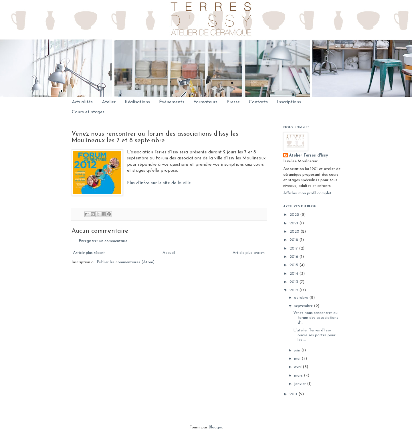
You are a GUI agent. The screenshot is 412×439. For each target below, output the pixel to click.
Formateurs (205, 102)
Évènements (171, 102)
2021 (294, 223)
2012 (294, 290)
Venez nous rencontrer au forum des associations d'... (315, 318)
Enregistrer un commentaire (103, 241)
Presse (233, 102)
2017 (294, 248)
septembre (304, 306)
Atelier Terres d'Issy (308, 155)
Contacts (258, 102)
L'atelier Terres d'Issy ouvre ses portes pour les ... (314, 335)
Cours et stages (88, 112)
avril (298, 367)
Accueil (169, 253)
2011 (294, 394)
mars (299, 375)
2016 (294, 257)
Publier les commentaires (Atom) (125, 262)
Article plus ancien (249, 253)
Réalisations (137, 102)
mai (298, 359)
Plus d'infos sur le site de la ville (159, 183)
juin (297, 350)
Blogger (215, 427)
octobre (301, 298)
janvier (300, 384)
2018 (294, 240)
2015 (294, 265)
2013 (294, 282)
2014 (294, 274)
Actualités (82, 102)
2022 (295, 215)
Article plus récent (89, 253)
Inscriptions (289, 102)
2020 (295, 232)
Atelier (109, 102)
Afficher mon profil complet (307, 193)
